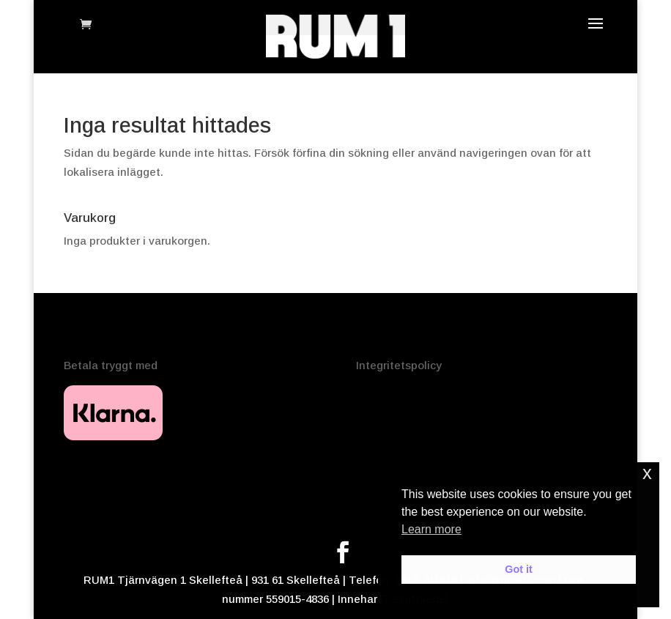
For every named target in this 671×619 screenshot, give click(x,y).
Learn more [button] (431, 529)
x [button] (647, 473)
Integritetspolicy (399, 365)
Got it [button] (519, 569)
